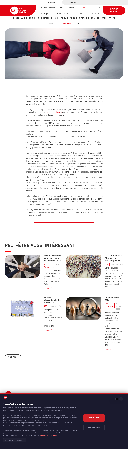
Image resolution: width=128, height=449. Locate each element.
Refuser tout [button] (94, 427)
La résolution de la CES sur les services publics (113, 258)
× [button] (121, 398)
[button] (84, 8)
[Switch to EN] (94, 8)
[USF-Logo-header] (18, 10)
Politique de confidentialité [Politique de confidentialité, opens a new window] (50, 435)
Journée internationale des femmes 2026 (52, 300)
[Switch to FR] (99, 8)
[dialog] (64, 421)
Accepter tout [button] (94, 418)
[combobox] (116, 399)
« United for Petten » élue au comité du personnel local (53, 258)
